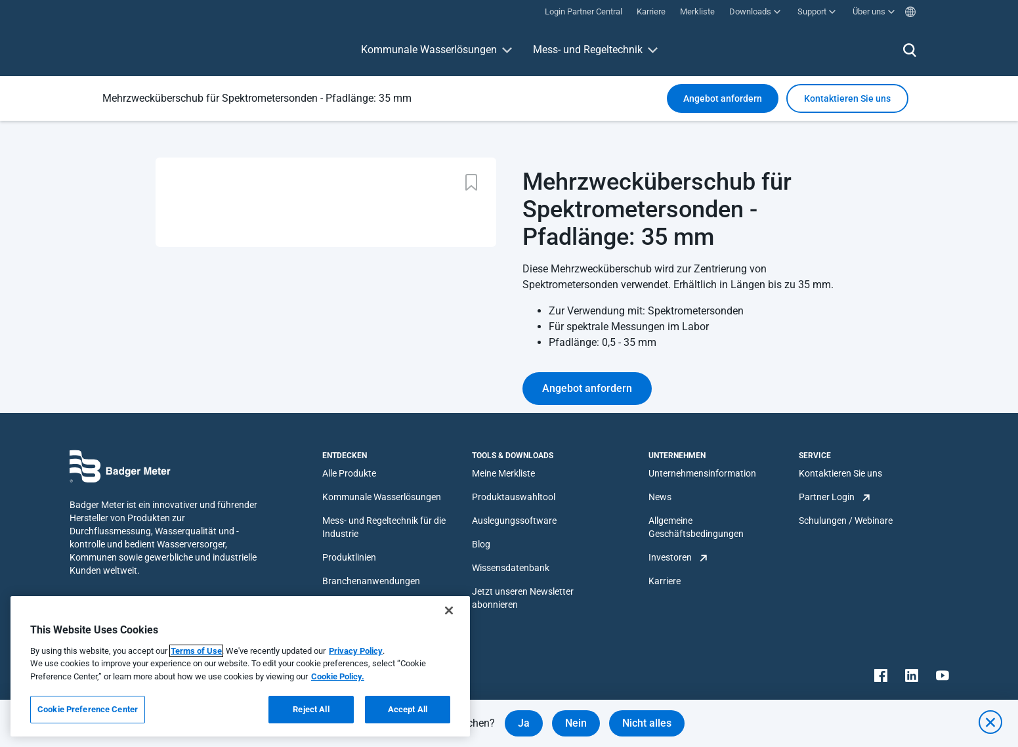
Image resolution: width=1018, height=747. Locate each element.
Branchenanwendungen (371, 581)
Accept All (407, 709)
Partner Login (827, 497)
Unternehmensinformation (702, 473)
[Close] (449, 610)
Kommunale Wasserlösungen (429, 49)
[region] (240, 666)
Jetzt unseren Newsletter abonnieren (523, 598)
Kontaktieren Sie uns (840, 473)
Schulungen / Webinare (846, 520)
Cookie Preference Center (87, 709)
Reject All (311, 709)
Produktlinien (349, 557)
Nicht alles (646, 723)
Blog (481, 544)
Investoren (670, 557)
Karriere (664, 581)
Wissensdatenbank (510, 568)
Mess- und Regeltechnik (588, 49)
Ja (524, 723)
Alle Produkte (349, 473)
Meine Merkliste (503, 473)
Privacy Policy (356, 651)
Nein (576, 723)
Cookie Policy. (337, 676)
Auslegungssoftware (514, 520)
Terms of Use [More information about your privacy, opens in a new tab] (196, 651)
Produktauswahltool (513, 497)
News (659, 497)
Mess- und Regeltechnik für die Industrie (384, 527)
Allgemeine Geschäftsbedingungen (696, 527)
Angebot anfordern (722, 98)
